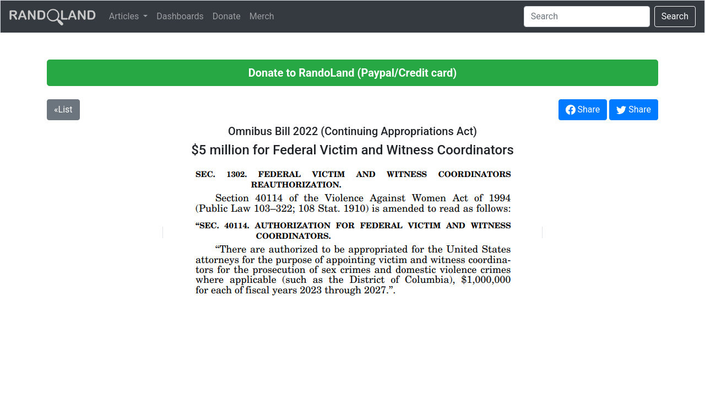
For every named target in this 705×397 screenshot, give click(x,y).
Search (674, 16)
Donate (227, 16)
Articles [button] (125, 16)
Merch (262, 16)
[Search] (587, 16)
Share (583, 109)
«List (63, 109)
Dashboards (180, 16)
